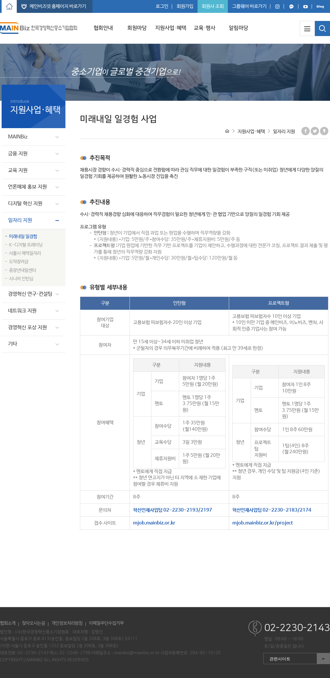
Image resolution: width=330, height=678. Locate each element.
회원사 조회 (213, 6)
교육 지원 (17, 170)
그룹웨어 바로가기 (249, 6)
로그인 (162, 6)
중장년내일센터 (22, 270)
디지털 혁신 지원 (25, 204)
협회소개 (7, 623)
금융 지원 (17, 154)
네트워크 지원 (22, 311)
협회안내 (103, 28)
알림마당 (238, 28)
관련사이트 (296, 658)
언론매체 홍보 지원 (27, 187)
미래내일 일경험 (23, 236)
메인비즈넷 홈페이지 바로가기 (58, 6)
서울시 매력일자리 (25, 253)
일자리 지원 (20, 220)
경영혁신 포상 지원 (27, 328)
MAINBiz (18, 137)
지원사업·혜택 (170, 28)
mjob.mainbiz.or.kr (154, 523)
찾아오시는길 (33, 623)
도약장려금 (18, 261)
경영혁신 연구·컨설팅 (30, 294)
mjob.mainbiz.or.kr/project (262, 523)
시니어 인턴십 (21, 278)
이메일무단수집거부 (106, 623)
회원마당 (137, 28)
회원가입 (185, 6)
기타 (12, 344)
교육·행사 (204, 28)
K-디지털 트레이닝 (26, 245)
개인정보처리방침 (67, 623)
